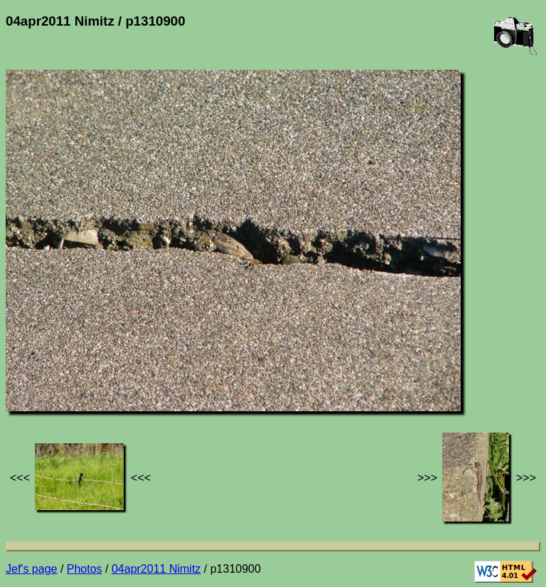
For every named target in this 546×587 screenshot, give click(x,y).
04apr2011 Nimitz (156, 569)
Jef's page (31, 569)
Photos (84, 569)
